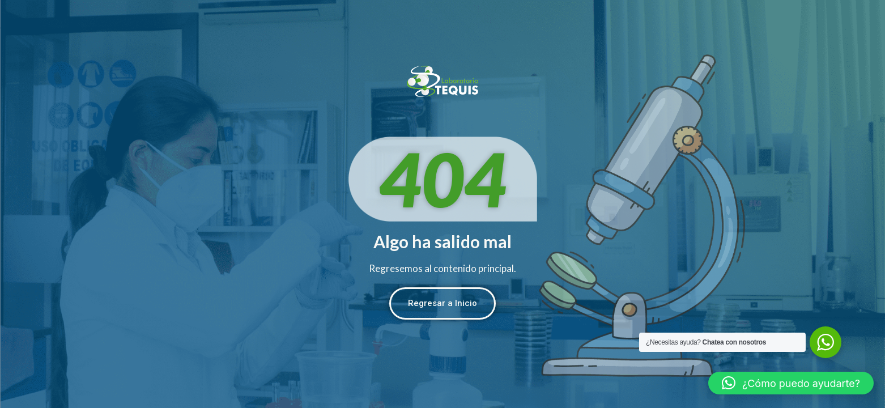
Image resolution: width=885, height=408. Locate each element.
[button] (791, 383)
